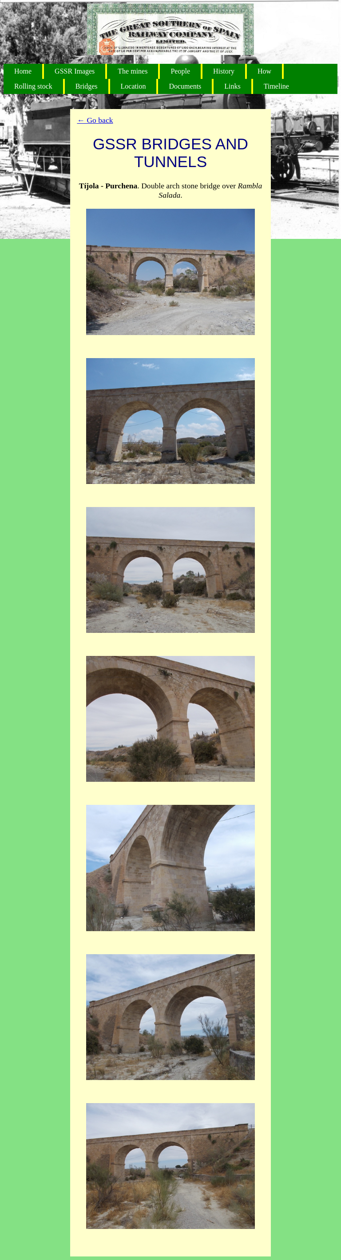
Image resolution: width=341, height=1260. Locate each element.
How (264, 71)
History (223, 71)
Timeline (276, 86)
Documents (185, 86)
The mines (132, 71)
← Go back (95, 120)
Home (23, 71)
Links (232, 86)
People (180, 71)
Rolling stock (33, 86)
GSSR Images (75, 71)
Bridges (86, 86)
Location (133, 86)
